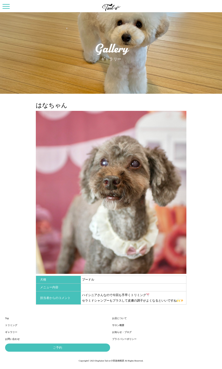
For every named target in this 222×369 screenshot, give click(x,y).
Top (7, 318)
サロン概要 (118, 325)
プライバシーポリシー (124, 339)
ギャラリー (11, 332)
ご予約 (57, 347)
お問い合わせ (12, 339)
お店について (119, 318)
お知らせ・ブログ (122, 332)
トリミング (11, 325)
